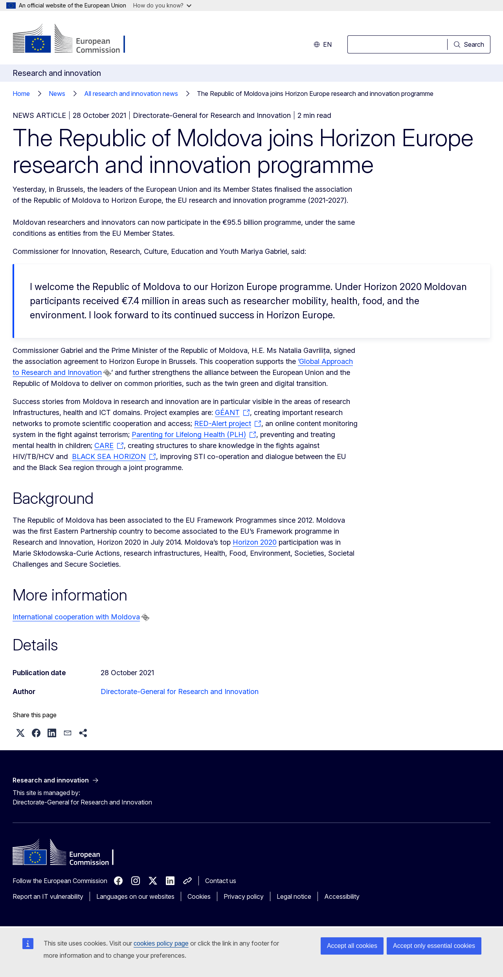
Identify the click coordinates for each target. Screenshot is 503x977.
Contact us (220, 881)
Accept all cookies (352, 945)
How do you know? (162, 5)
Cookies (199, 896)
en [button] (323, 44)
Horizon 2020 (255, 542)
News (57, 93)
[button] (20, 733)
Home (21, 93)
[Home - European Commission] (76, 39)
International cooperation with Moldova (76, 617)
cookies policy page (161, 943)
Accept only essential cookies (434, 945)
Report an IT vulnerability (48, 896)
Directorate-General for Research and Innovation (180, 691)
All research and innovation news (131, 93)
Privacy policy (244, 896)
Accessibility (342, 896)
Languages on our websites (135, 896)
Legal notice (294, 896)
